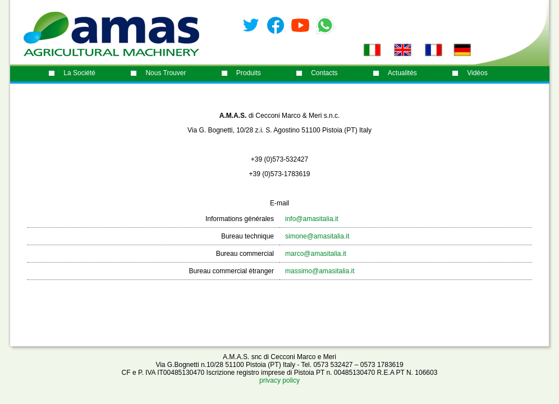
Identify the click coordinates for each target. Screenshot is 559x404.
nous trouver (165, 73)
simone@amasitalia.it (317, 236)
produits (248, 73)
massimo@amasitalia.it (320, 271)
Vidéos (477, 73)
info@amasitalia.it (311, 219)
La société (79, 73)
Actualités (402, 73)
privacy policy (279, 380)
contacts (324, 73)
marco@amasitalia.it (315, 254)
